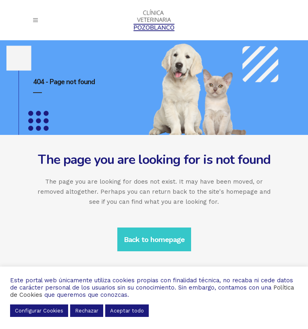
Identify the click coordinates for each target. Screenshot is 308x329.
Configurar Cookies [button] (39, 311)
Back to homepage (154, 239)
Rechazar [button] (86, 311)
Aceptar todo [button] (127, 311)
